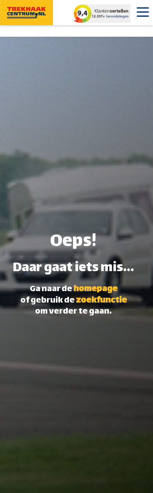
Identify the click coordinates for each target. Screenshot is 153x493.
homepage (95, 289)
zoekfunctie (101, 300)
